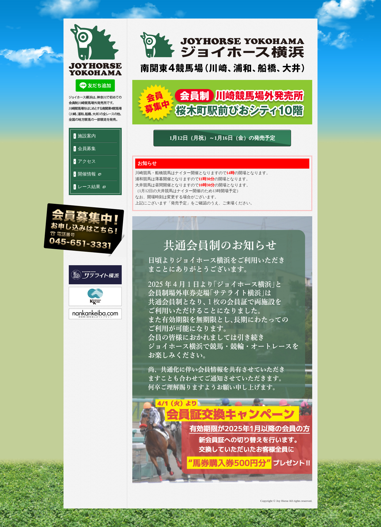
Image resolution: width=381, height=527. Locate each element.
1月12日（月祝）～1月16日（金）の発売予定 (222, 138)
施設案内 (87, 135)
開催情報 (90, 174)
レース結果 (92, 186)
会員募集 (87, 148)
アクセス (87, 161)
